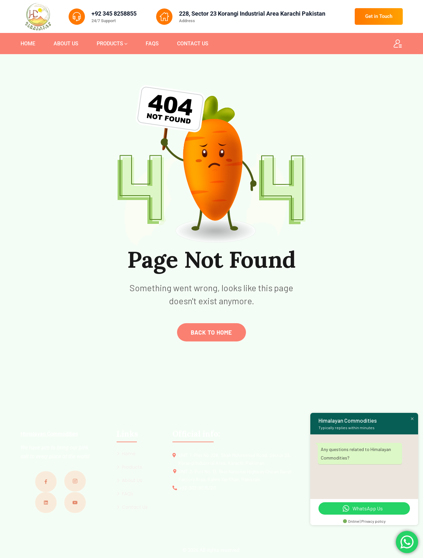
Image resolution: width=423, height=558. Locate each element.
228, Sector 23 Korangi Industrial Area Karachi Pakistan (252, 13)
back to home (211, 332)
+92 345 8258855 (114, 13)
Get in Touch (378, 16)
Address (187, 20)
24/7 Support (103, 20)
